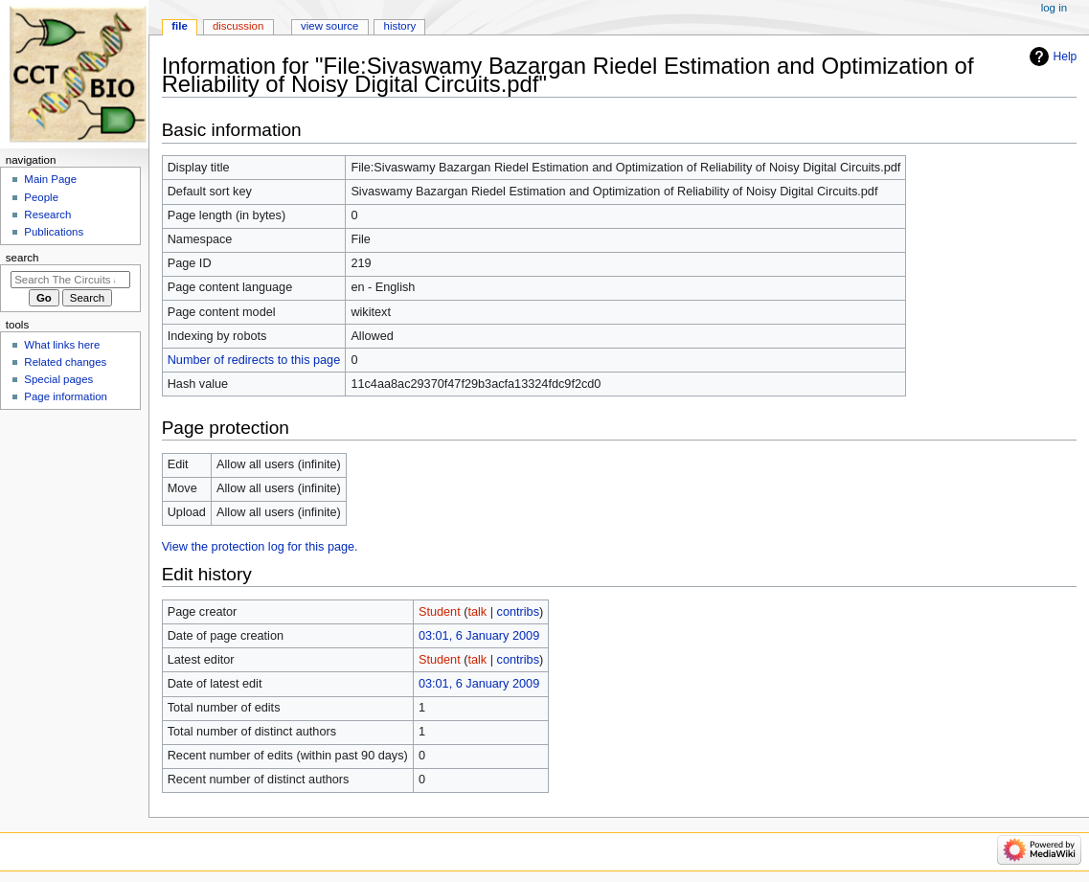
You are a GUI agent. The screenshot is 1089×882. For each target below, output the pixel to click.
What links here (62, 345)
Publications (53, 231)
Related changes (65, 362)
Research (47, 214)
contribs (518, 612)
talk (477, 612)
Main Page (50, 179)
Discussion (238, 26)
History (400, 26)
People (41, 197)
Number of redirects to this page (254, 360)
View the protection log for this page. (260, 547)
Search (22, 257)
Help (1066, 56)
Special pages (58, 379)
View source (329, 26)
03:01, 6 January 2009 (479, 636)
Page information (65, 396)
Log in (1054, 7)
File (179, 26)
